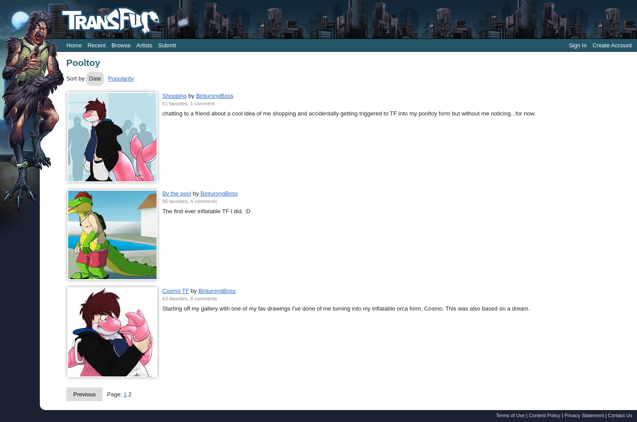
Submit (167, 45)
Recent (97, 45)
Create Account (612, 45)
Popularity (121, 78)
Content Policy (544, 415)
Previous (84, 394)
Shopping (174, 95)
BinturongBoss (215, 95)
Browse (120, 45)
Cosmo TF (175, 291)
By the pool (176, 193)
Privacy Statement (584, 415)
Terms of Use (510, 415)
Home (74, 45)
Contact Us (620, 415)
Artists (144, 45)
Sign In (578, 45)
